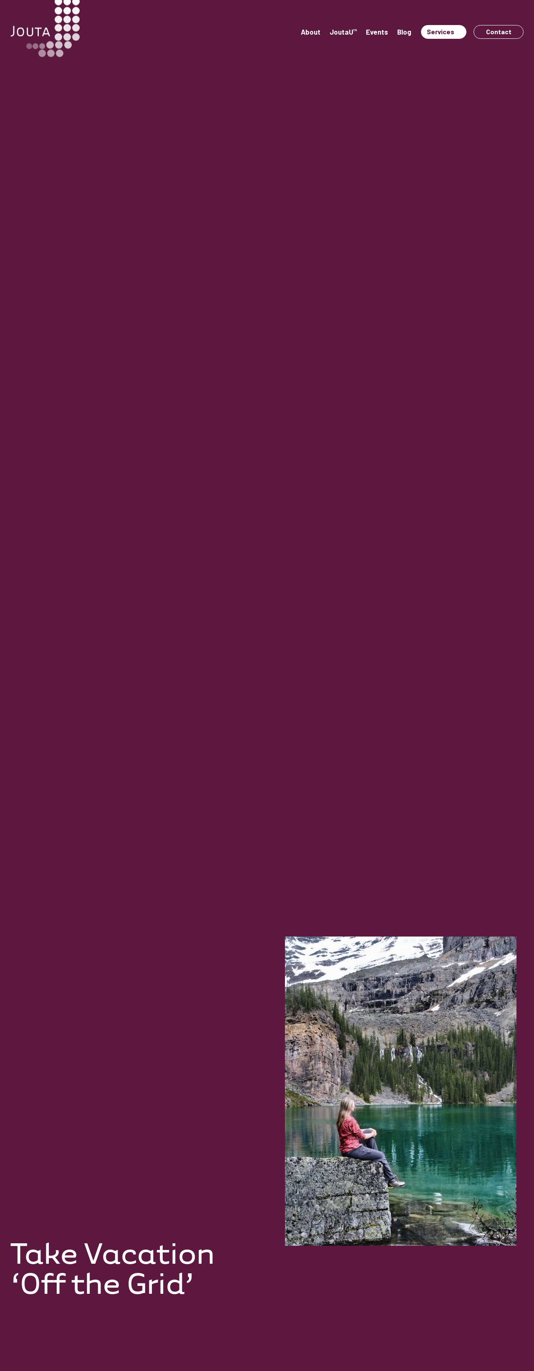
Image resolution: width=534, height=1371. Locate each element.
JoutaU (343, 32)
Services (440, 31)
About (310, 32)
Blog (404, 32)
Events (377, 32)
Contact (498, 31)
